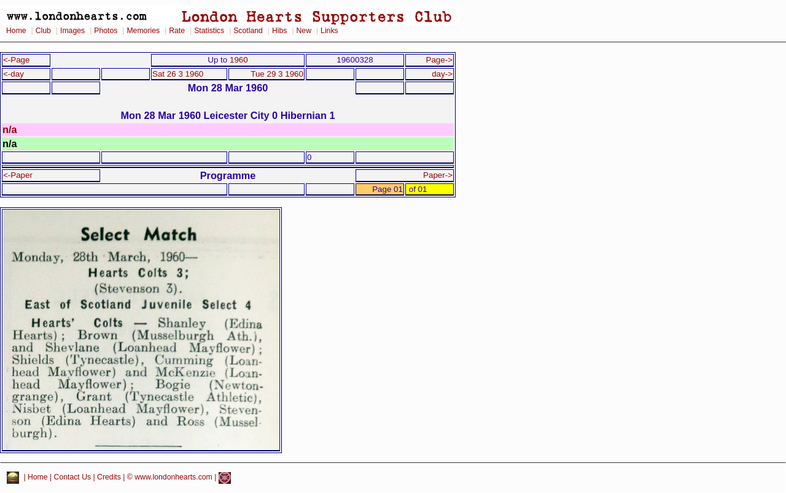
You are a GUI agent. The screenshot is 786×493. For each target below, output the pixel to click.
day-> (442, 73)
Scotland (248, 30)
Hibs (279, 30)
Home (16, 30)
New (304, 30)
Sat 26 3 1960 (177, 73)
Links (329, 30)
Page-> (439, 59)
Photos (105, 30)
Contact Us (72, 477)
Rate (177, 30)
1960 (239, 59)
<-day (13, 73)
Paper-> (438, 175)
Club (43, 30)
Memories (143, 30)
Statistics (209, 30)
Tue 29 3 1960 (277, 73)
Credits (109, 477)
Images (72, 30)
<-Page (16, 59)
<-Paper (18, 175)
